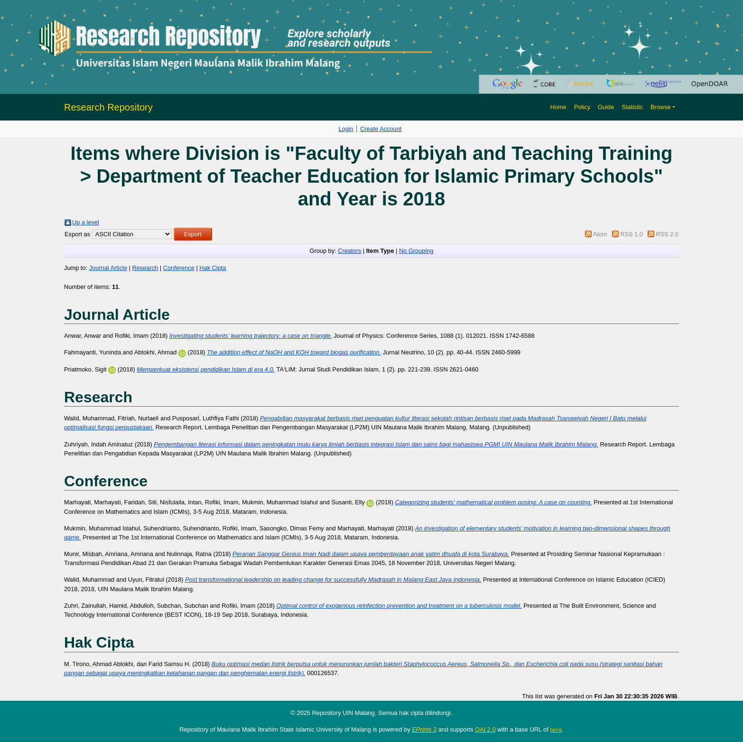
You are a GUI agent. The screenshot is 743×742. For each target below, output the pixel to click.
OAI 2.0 (485, 729)
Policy (582, 107)
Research (145, 267)
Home (558, 107)
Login (346, 128)
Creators (349, 250)
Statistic (632, 107)
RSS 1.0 (631, 234)
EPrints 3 (424, 729)
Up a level (85, 222)
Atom (600, 234)
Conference (179, 267)
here (556, 729)
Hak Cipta (212, 267)
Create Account (381, 128)
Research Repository (108, 107)
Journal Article (108, 267)
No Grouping (416, 250)
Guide (606, 107)
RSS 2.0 (667, 234)
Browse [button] (660, 107)
